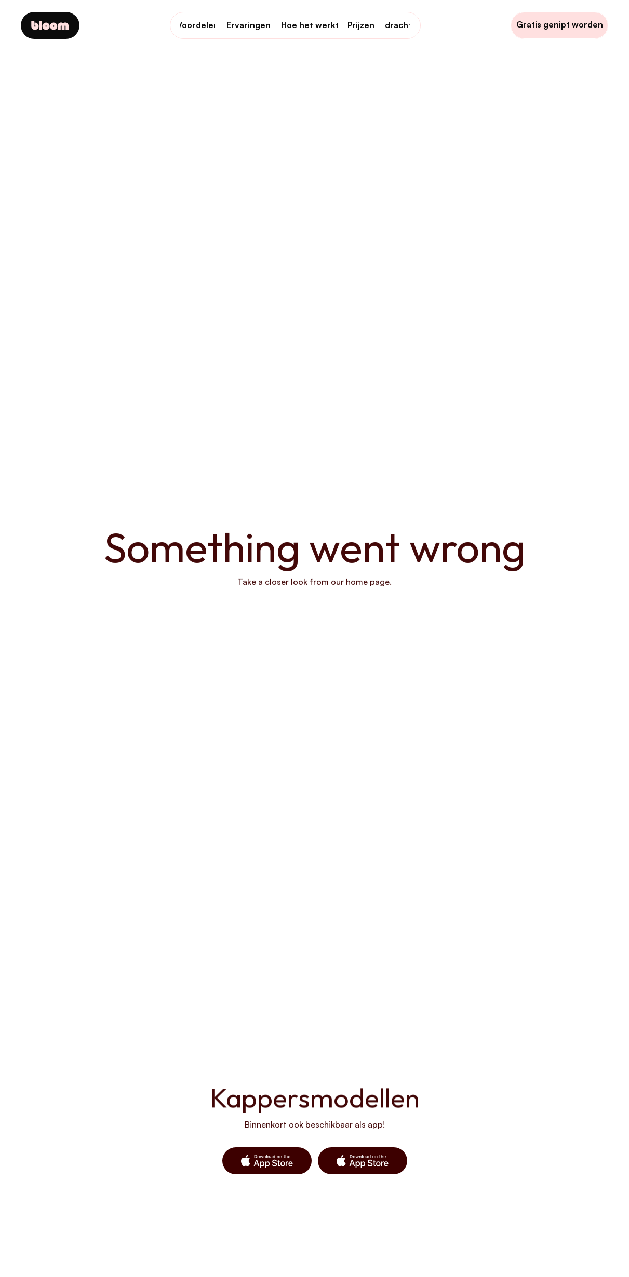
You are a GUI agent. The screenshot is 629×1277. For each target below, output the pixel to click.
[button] (267, 1160)
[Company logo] (50, 25)
